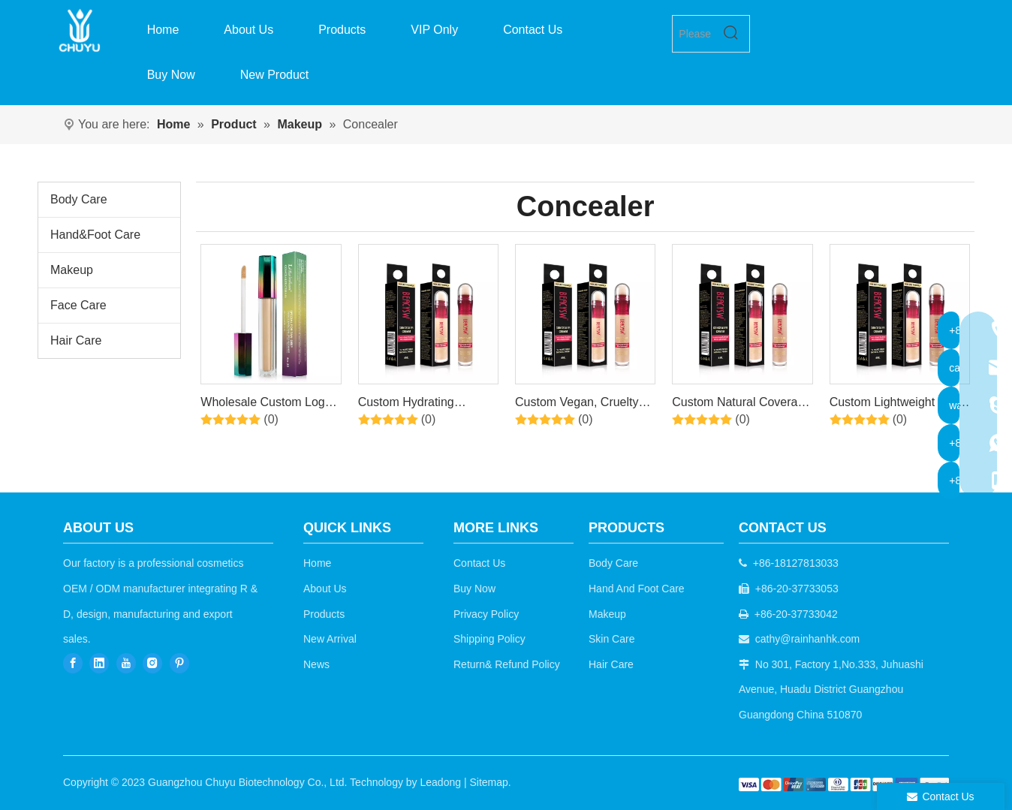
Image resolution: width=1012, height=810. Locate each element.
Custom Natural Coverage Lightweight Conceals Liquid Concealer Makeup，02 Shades (741, 405)
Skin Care (611, 639)
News (316, 664)
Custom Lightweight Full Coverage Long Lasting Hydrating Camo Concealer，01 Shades (894, 405)
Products (324, 614)
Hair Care (75, 340)
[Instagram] (152, 663)
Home (317, 563)
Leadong (441, 782)
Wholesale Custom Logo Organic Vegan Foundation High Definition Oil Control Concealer (265, 405)
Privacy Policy (486, 614)
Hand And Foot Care (637, 589)
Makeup (71, 269)
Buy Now (474, 589)
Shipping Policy (489, 639)
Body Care (78, 199)
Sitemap (488, 782)
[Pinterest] (179, 663)
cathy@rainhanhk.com (807, 639)
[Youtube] (126, 663)
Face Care (78, 305)
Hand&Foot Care (95, 234)
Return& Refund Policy (506, 664)
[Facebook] (73, 663)
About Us (325, 589)
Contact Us (479, 563)
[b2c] (844, 785)
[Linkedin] (99, 663)
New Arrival (330, 639)
